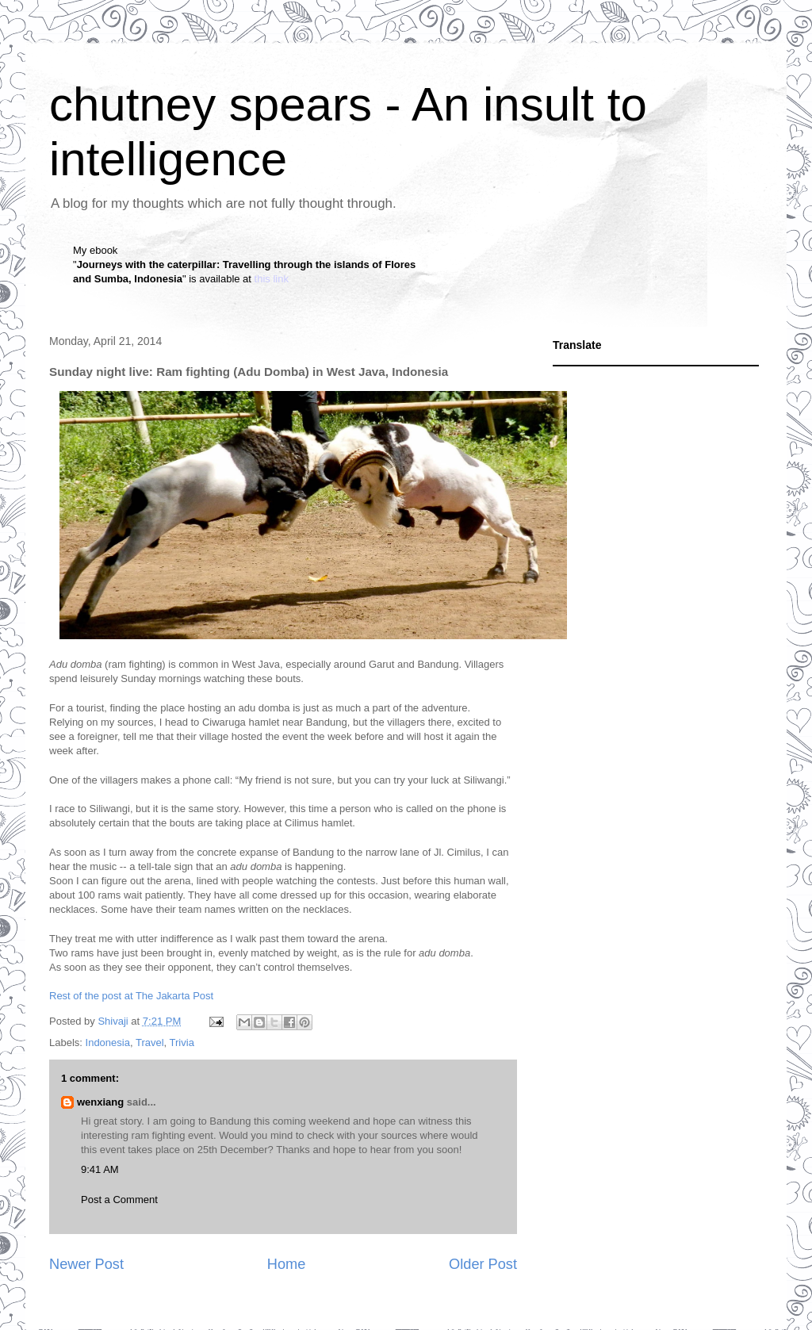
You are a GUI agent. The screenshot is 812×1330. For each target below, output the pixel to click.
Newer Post (86, 1264)
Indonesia (108, 1042)
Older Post (483, 1264)
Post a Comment (119, 1199)
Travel (150, 1042)
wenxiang (100, 1102)
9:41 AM (100, 1169)
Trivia (182, 1042)
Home (286, 1264)
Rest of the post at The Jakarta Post (131, 996)
